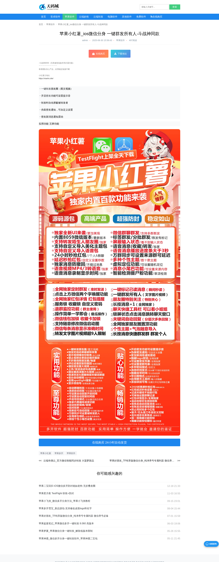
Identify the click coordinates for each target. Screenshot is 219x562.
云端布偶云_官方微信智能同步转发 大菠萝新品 (68, 460)
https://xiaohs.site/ (46, 78)
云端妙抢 (84, 16)
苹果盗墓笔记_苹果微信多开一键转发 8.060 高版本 (66, 524)
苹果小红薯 (45, 453)
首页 (43, 16)
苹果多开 (59, 453)
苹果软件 (70, 16)
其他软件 (127, 16)
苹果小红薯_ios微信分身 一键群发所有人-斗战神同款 (83, 24)
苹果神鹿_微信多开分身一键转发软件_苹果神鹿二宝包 (68, 539)
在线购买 (156, 16)
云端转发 (98, 16)
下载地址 (120, 53)
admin (85, 40)
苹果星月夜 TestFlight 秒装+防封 (56, 494)
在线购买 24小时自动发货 (109, 442)
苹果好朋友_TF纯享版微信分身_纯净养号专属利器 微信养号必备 (144, 460)
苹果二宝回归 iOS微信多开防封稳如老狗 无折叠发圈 (67, 487)
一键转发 (46, 88)
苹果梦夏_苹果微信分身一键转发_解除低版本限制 (66, 532)
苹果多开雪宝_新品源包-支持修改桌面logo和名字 (65, 509)
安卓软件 (55, 16)
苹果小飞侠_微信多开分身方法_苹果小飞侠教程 (64, 502)
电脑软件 (112, 16)
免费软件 (141, 16)
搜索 (174, 7)
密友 (48, 95)
